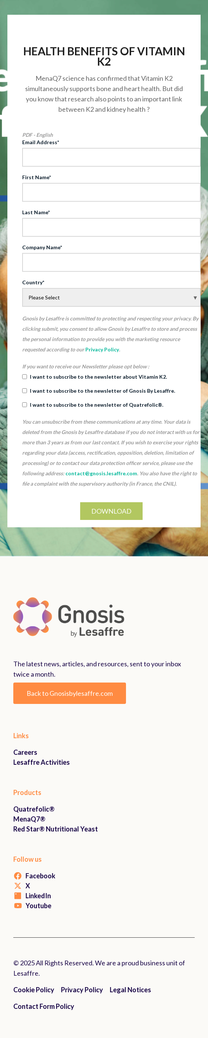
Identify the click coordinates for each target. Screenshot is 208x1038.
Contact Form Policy (43, 1006)
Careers (25, 752)
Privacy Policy (102, 349)
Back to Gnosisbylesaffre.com (70, 693)
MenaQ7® (29, 819)
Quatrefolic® (34, 809)
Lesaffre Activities (41, 762)
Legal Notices (130, 990)
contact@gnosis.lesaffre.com (101, 473)
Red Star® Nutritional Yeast (55, 829)
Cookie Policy (33, 990)
